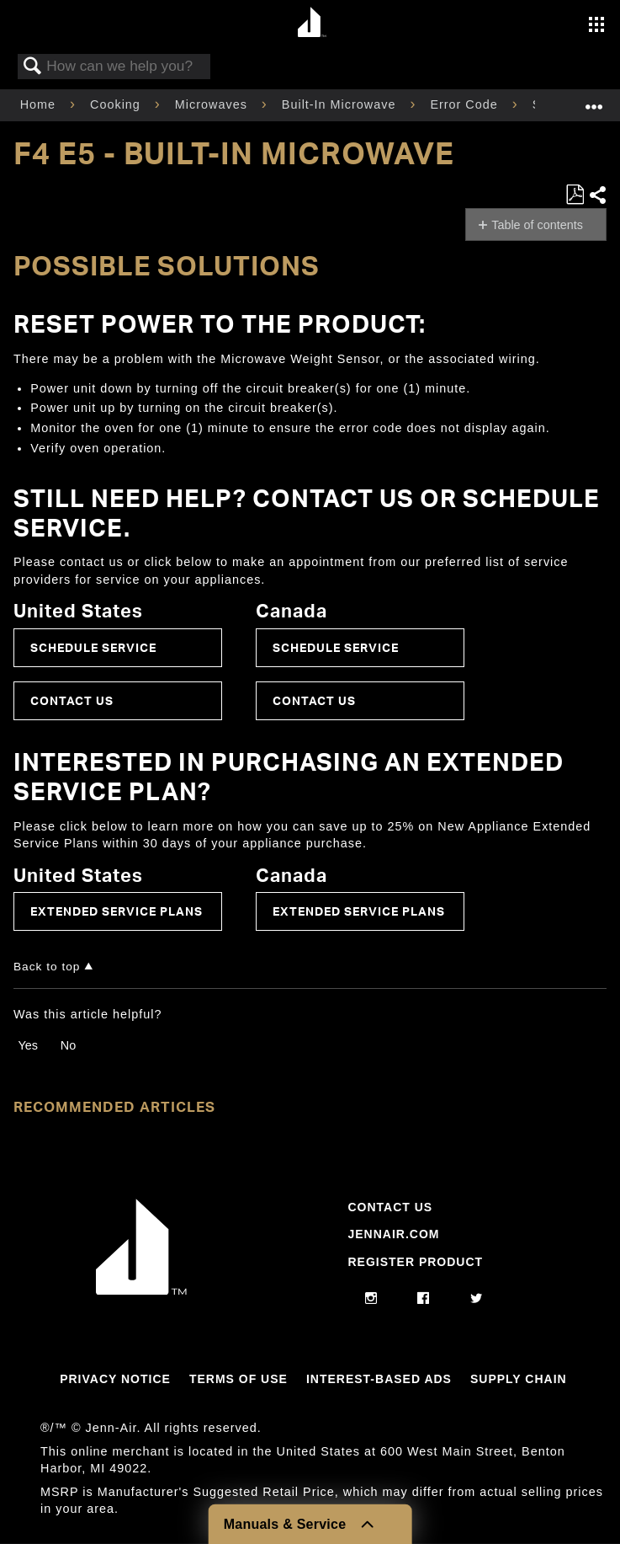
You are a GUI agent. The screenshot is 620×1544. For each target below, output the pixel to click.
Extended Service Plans (116, 911)
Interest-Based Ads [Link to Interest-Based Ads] (379, 1379)
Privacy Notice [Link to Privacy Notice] (115, 1379)
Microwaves (213, 104)
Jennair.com (393, 1234)
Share (597, 195)
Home (40, 104)
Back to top (46, 966)
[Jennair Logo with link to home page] (141, 1290)
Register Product (415, 1262)
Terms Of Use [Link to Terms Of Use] (238, 1379)
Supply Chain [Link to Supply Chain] (518, 1379)
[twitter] (476, 1299)
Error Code (465, 104)
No (68, 1045)
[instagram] (371, 1299)
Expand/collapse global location (594, 99)
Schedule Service (93, 647)
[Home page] (312, 23)
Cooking (117, 104)
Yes (27, 1045)
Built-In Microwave (341, 104)
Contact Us (72, 700)
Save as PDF (574, 195)
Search (33, 67)
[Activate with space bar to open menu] (596, 26)
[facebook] (423, 1299)
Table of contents (537, 225)
